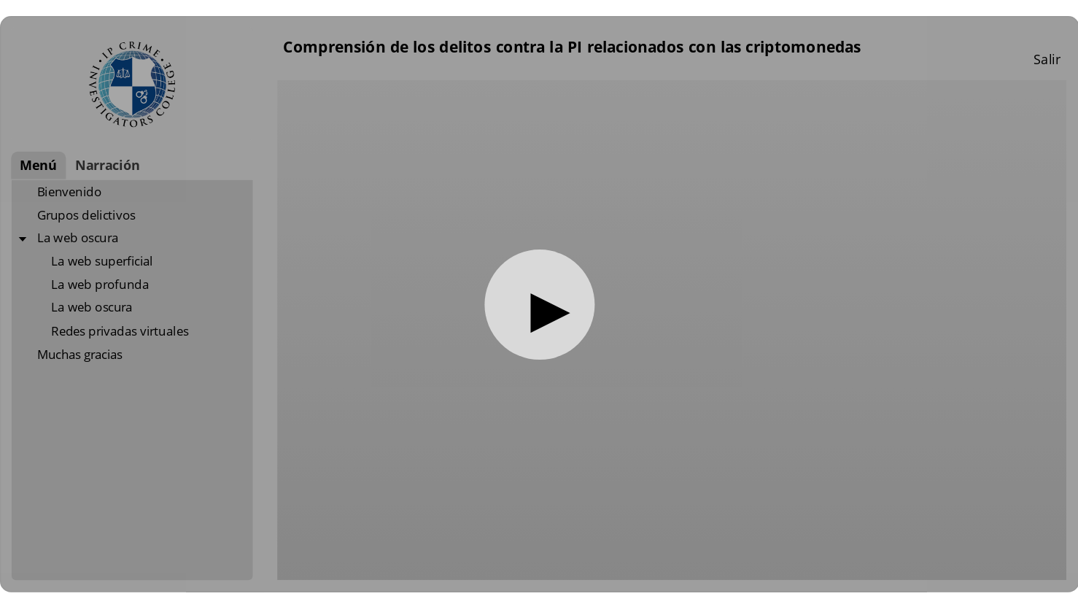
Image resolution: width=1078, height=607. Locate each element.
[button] (540, 304)
